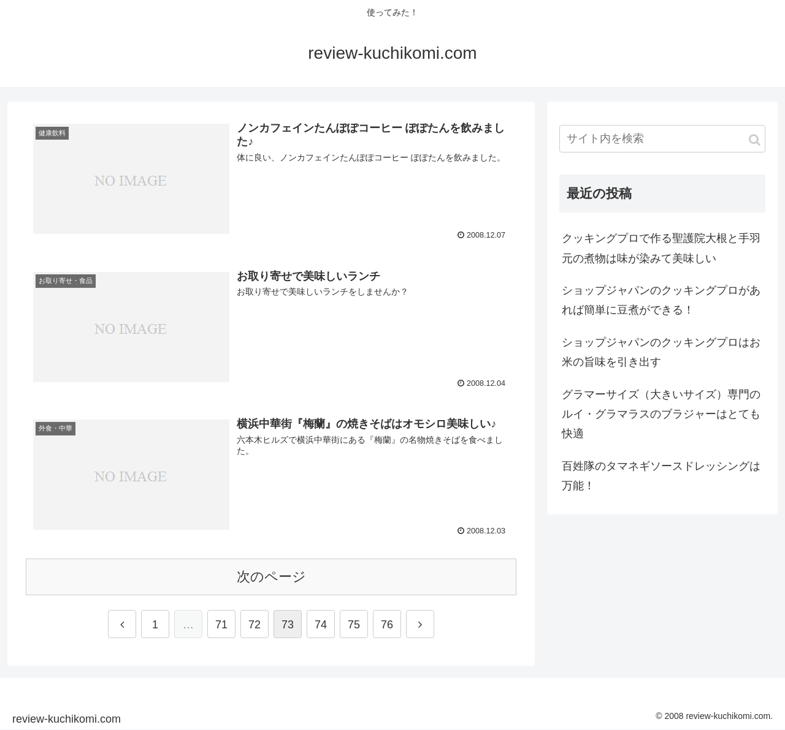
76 (387, 625)
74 (321, 625)
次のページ (271, 576)
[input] (662, 138)
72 (254, 625)
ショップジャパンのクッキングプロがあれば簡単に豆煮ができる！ (661, 300)
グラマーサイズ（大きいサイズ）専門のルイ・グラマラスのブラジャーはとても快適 (661, 414)
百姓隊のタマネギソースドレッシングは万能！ (661, 476)
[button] (754, 140)
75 (354, 625)
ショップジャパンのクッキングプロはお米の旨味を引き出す (661, 352)
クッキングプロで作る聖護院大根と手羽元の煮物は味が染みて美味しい (661, 248)
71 (221, 625)
